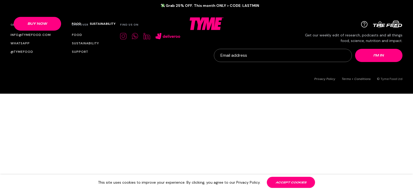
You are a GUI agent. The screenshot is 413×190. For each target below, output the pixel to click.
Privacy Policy (324, 79)
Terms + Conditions (356, 79)
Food (76, 24)
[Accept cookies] (291, 182)
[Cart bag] (395, 24)
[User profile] (380, 24)
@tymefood (22, 52)
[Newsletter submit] (378, 55)
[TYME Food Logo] (206, 23)
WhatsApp (20, 43)
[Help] (364, 24)
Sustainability (103, 24)
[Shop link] (37, 24)
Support (80, 52)
